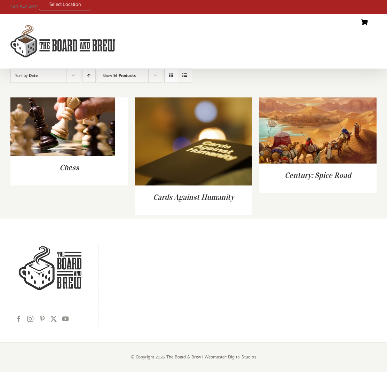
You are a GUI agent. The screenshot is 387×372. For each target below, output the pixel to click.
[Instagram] (30, 319)
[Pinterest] (42, 319)
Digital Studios (242, 357)
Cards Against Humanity (193, 197)
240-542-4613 (23, 7)
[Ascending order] (89, 76)
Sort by (26, 75)
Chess (69, 167)
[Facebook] (19, 319)
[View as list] (185, 75)
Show (119, 75)
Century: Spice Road (318, 175)
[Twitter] (53, 319)
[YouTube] (65, 319)
